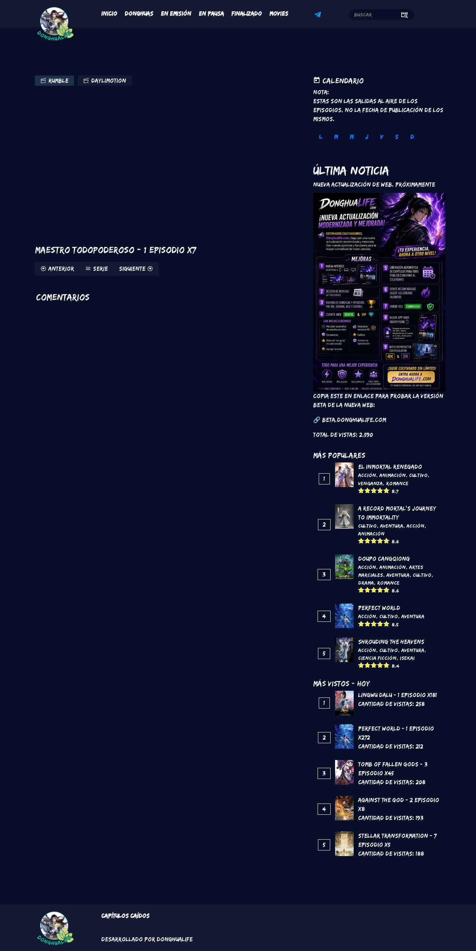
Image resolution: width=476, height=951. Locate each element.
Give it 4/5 (380, 490)
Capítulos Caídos (125, 916)
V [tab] (381, 137)
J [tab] (366, 137)
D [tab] (412, 137)
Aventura (391, 526)
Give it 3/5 (374, 490)
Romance (397, 483)
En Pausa (211, 13)
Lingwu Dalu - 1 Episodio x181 (397, 695)
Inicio (109, 13)
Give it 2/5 (367, 490)
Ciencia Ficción (377, 658)
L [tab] (320, 137)
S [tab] (396, 137)
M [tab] (336, 137)
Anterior (61, 268)
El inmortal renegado (390, 467)
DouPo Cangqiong (384, 559)
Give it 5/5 (386, 490)
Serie (100, 268)
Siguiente (132, 268)
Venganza (370, 483)
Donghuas (139, 13)
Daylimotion (108, 80)
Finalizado (246, 13)
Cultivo (418, 475)
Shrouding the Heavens (391, 642)
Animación (392, 475)
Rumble (58, 80)
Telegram (318, 15)
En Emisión (176, 13)
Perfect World (379, 608)
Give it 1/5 (361, 490)
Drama (366, 583)
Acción (367, 475)
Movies (278, 13)
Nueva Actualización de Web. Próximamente (374, 184)
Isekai (407, 658)
